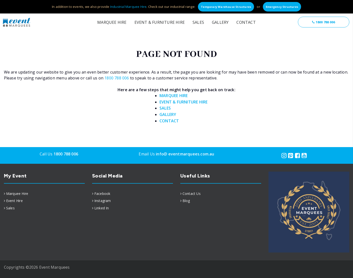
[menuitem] (44, 193)
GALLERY (167, 114)
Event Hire (14, 200)
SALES (165, 108)
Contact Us (192, 193)
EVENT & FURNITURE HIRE (183, 102)
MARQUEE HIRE (173, 95)
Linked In (101, 208)
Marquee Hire (111, 22)
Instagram (102, 200)
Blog (186, 200)
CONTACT (169, 121)
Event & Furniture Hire (159, 22)
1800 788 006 (323, 22)
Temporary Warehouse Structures (226, 7)
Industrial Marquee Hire (128, 6)
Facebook (102, 193)
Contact (246, 22)
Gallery (220, 22)
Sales (198, 22)
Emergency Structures (282, 7)
